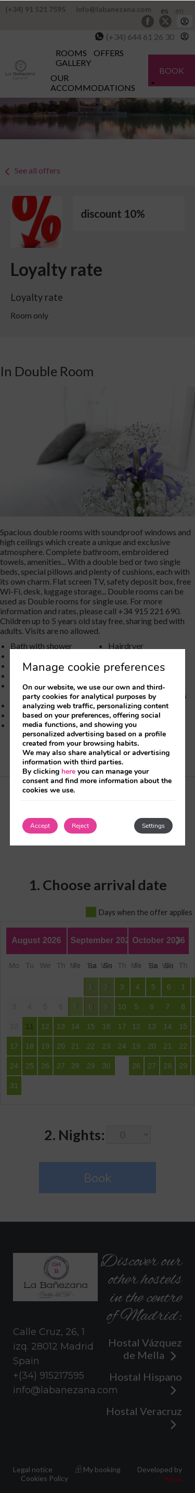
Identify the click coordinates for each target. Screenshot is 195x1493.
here (68, 771)
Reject (80, 826)
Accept (40, 826)
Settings (153, 826)
